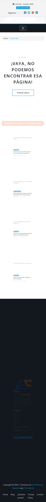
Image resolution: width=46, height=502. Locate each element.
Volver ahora (23, 93)
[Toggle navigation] (23, 28)
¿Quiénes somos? (21, 496)
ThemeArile (29, 488)
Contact (40, 494)
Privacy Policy (31, 496)
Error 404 (14, 39)
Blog (13, 494)
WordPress (36, 485)
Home (5, 494)
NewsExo (16, 488)
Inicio (6, 39)
